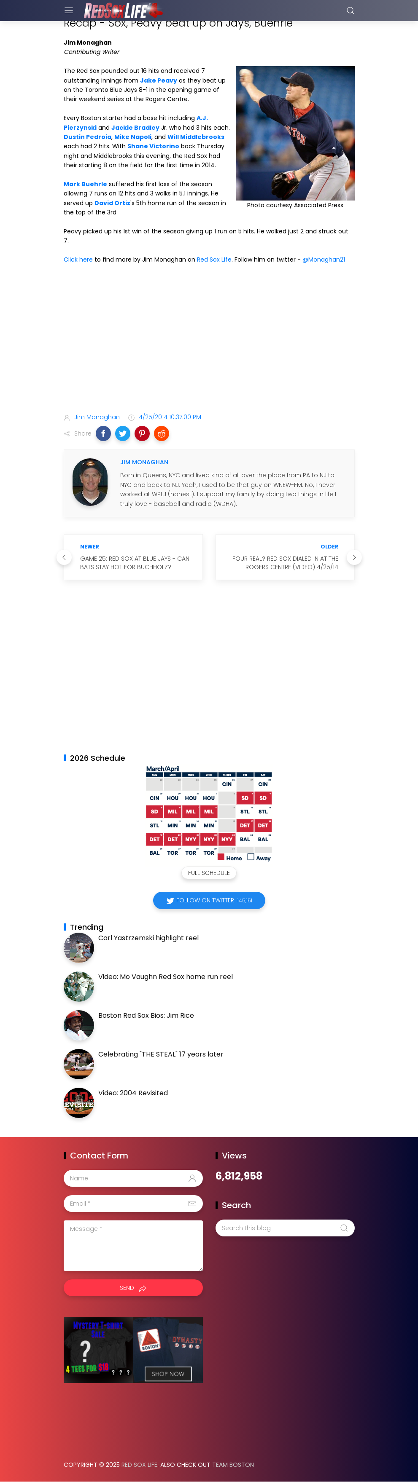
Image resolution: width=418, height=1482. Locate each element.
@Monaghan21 (323, 259)
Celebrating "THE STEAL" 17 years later (161, 1054)
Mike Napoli (132, 137)
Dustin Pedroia (87, 137)
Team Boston (233, 1465)
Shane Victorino (153, 146)
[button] (103, 433)
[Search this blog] (285, 1228)
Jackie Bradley (135, 127)
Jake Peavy (158, 80)
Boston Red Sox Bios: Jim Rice (146, 1015)
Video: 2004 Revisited (133, 1093)
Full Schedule (209, 873)
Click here (78, 259)
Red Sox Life (214, 259)
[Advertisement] (209, 340)
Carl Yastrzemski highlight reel (148, 938)
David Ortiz (112, 203)
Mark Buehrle (85, 184)
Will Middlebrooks (195, 137)
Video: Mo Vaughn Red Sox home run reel (165, 977)
